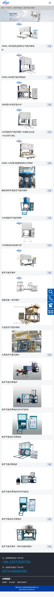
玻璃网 (4, 582)
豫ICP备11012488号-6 (27, 589)
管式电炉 (12, 582)
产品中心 (9, 8)
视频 (49, 46)
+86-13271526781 (16, 562)
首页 (2, 8)
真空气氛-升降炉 (29, 8)
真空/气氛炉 (18, 8)
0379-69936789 (14, 571)
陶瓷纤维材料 (22, 582)
